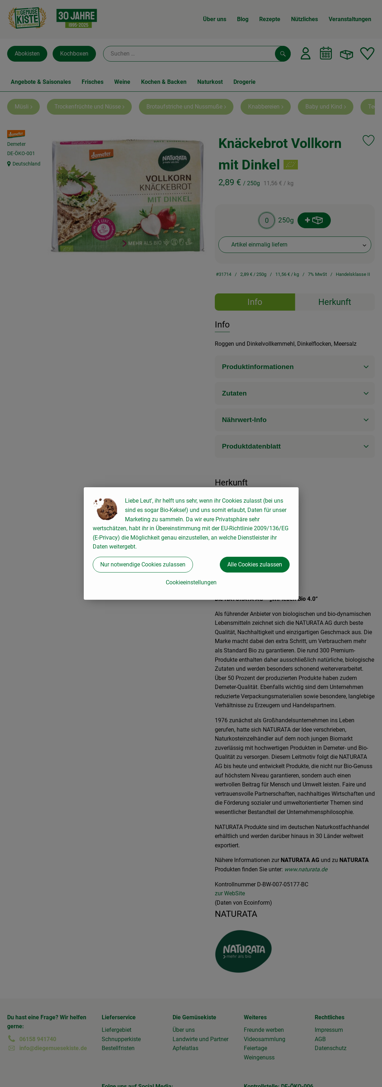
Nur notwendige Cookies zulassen (142, 564)
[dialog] (191, 543)
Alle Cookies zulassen (254, 564)
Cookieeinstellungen (191, 582)
